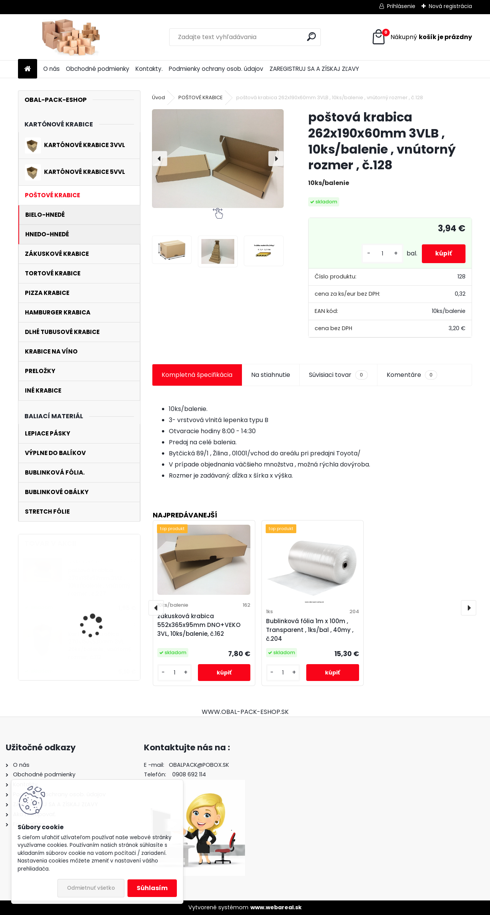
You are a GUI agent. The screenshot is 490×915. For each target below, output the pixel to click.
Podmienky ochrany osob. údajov (216, 69)
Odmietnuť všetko (91, 888)
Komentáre (412, 375)
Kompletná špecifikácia (197, 374)
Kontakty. (149, 69)
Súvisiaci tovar (338, 375)
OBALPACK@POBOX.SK (199, 765)
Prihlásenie (401, 6)
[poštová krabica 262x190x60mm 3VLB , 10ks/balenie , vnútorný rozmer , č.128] (218, 158)
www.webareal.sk (276, 907)
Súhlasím (152, 888)
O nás (51, 69)
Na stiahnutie (270, 374)
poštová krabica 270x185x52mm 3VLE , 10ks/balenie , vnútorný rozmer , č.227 (99, 582)
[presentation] (159, 158)
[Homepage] (27, 69)
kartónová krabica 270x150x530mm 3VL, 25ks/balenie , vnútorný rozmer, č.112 (100, 645)
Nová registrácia (450, 6)
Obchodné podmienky (97, 69)
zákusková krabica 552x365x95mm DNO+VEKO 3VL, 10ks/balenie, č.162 (198, 625)
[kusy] (378, 253)
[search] (311, 36)
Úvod (158, 97)
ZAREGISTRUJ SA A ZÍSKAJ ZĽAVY (314, 69)
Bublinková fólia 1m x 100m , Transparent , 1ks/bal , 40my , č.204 (309, 630)
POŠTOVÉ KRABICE (200, 97)
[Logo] (70, 37)
